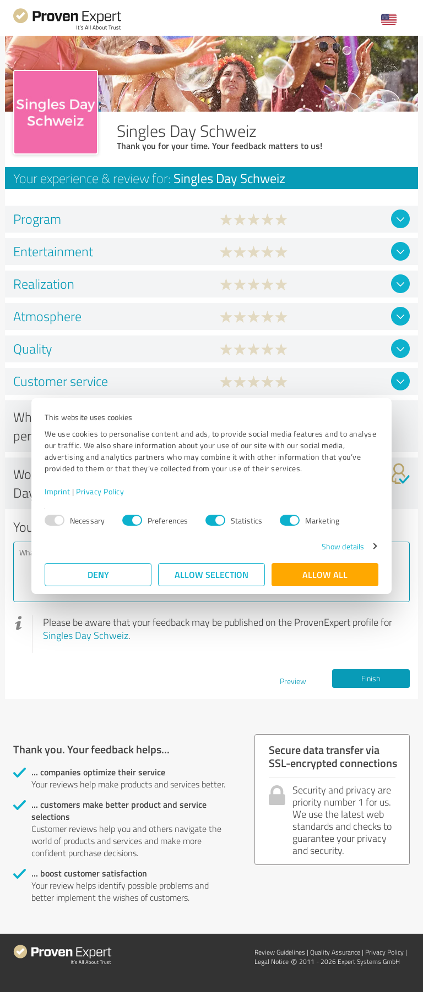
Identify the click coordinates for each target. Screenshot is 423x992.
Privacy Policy (100, 491)
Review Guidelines (279, 952)
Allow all (325, 574)
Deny (98, 574)
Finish (370, 678)
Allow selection (211, 574)
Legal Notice (271, 961)
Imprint (57, 491)
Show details (343, 546)
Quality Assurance (335, 952)
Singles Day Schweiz (85, 635)
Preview (293, 681)
